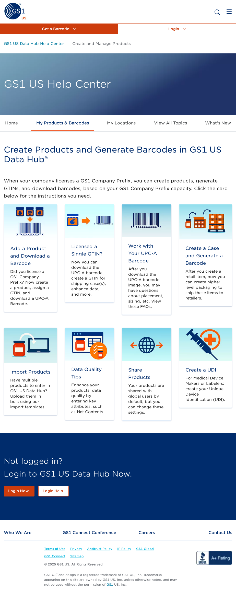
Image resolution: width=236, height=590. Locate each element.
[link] (15, 11)
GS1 (110, 584)
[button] (59, 29)
